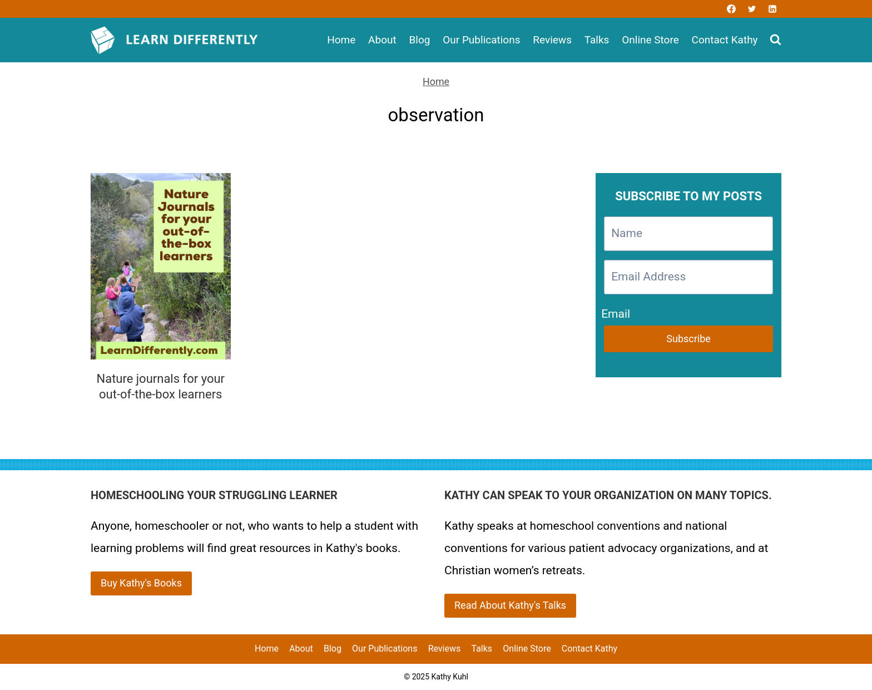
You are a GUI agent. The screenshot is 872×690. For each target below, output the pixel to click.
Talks (597, 39)
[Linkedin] (772, 9)
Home (341, 39)
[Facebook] (731, 9)
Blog (419, 39)
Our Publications (481, 39)
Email (615, 312)
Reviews (552, 39)
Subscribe (688, 338)
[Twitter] (752, 9)
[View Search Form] (775, 40)
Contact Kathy (725, 39)
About (382, 39)
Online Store (650, 39)
